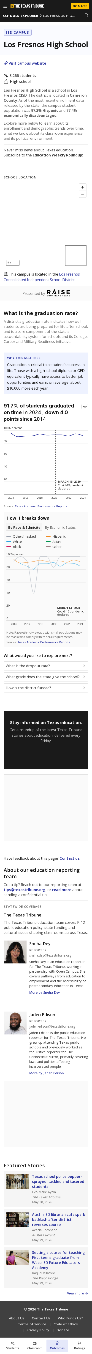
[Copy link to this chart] (84, 406)
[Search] (86, 15)
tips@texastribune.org (25, 889)
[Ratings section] (79, 1346)
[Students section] (12, 1346)
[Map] (46, 224)
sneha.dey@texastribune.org (50, 955)
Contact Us (41, 1318)
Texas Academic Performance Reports (41, 506)
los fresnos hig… (59, 16)
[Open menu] (5, 6)
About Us (16, 1318)
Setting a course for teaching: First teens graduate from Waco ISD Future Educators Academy (59, 1260)
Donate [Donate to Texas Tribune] (80, 6)
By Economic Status (60, 527)
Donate (63, 1330)
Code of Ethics (66, 1324)
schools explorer (20, 16)
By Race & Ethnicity (24, 527)
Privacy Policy (38, 1330)
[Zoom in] (82, 187)
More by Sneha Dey (44, 992)
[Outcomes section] (57, 1346)
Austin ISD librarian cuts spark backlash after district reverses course (58, 1219)
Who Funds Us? (70, 1318)
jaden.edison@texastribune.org (52, 1026)
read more (61, 889)
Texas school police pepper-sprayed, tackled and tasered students (58, 1181)
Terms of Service (32, 1324)
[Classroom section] (35, 1346)
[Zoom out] (82, 194)
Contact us (69, 858)
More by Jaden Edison (46, 1073)
